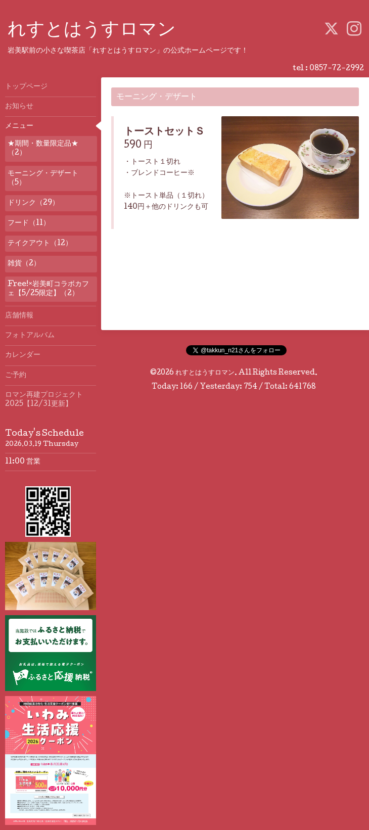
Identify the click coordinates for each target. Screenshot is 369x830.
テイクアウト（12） (40, 244)
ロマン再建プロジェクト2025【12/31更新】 (44, 399)
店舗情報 (19, 316)
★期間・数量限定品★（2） (43, 148)
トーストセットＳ (164, 132)
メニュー (19, 126)
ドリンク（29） (33, 203)
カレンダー (22, 355)
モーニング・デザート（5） (43, 178)
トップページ (26, 87)
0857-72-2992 (336, 69)
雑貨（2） (24, 264)
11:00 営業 (22, 462)
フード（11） (29, 223)
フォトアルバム (30, 336)
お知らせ (19, 107)
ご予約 (15, 376)
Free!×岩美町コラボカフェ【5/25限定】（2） (48, 289)
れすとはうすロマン (92, 31)
